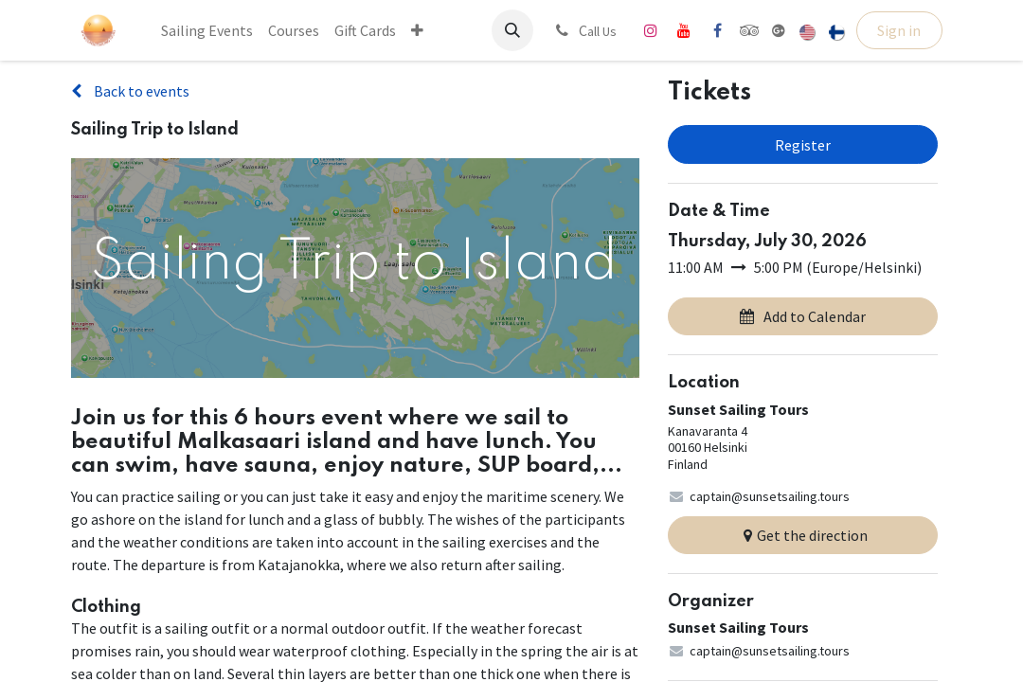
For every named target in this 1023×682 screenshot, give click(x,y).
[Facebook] (717, 30)
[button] (512, 30)
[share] (778, 30)
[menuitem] (206, 30)
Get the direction (803, 535)
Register (803, 144)
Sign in (899, 30)
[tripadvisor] (749, 30)
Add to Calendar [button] (803, 316)
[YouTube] (684, 30)
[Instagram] (651, 30)
